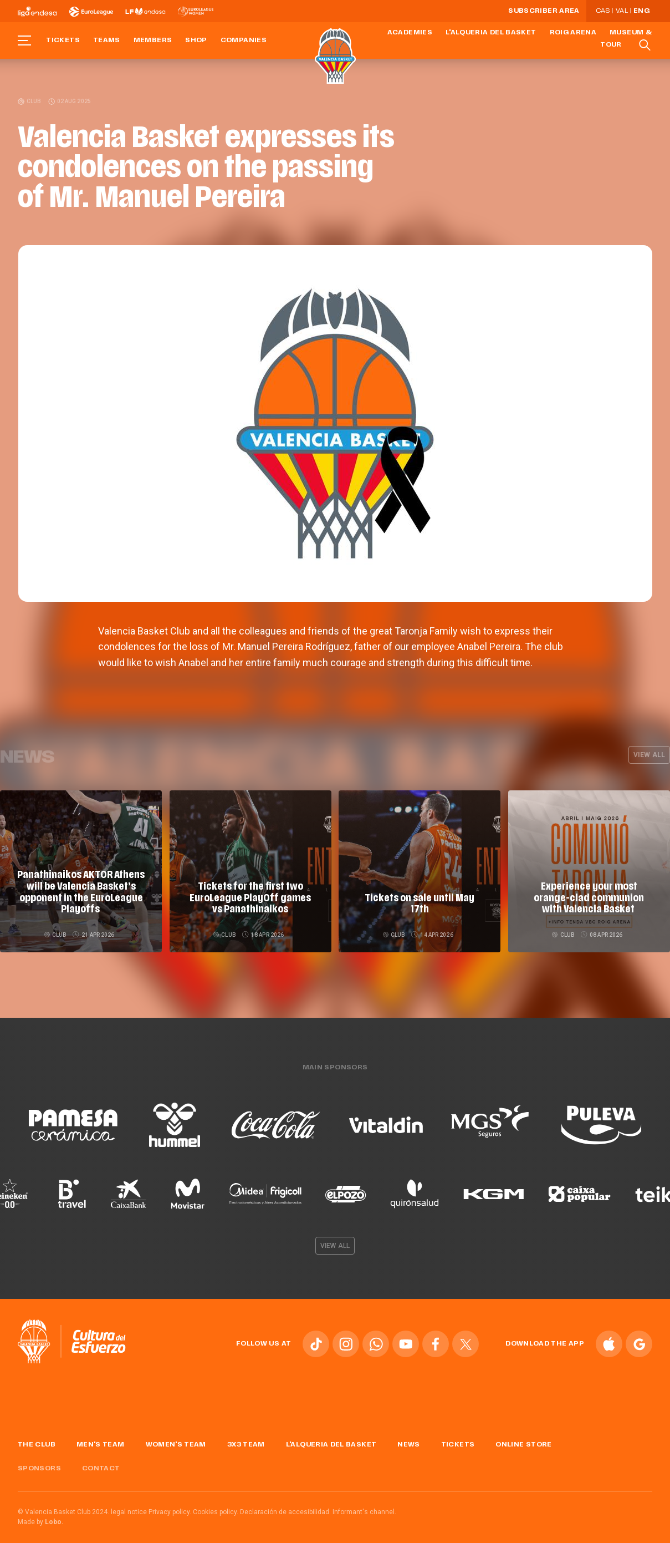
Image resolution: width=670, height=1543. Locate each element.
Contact (101, 1464)
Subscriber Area (543, 11)
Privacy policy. (170, 1507)
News (408, 1441)
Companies (244, 40)
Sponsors (39, 1464)
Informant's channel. (364, 1507)
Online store (523, 1441)
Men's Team (100, 1441)
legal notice (129, 1507)
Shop (196, 40)
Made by (41, 1517)
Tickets (63, 40)
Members (153, 40)
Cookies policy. (215, 1507)
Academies (409, 32)
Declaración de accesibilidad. (285, 1507)
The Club (36, 1441)
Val (622, 11)
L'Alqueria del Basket (491, 32)
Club (30, 101)
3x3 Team (246, 1441)
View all (649, 755)
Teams (106, 40)
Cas (603, 11)
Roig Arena (573, 32)
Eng (641, 11)
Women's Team (176, 1441)
